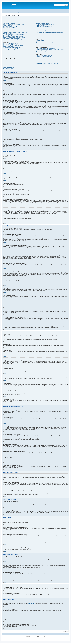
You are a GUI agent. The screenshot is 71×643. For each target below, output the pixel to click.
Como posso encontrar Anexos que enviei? (43, 56)
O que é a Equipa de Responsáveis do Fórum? (44, 26)
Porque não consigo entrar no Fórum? (9, 23)
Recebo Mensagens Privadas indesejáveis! (43, 31)
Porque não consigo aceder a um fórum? (9, 49)
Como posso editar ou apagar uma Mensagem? (11, 44)
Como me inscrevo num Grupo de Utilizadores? (44, 22)
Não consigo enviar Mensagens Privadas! (43, 30)
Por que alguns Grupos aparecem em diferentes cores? (45, 24)
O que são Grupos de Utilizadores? (42, 21)
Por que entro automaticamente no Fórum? (10, 26)
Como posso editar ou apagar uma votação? (10, 48)
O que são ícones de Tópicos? (8, 68)
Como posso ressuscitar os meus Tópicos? (10, 56)
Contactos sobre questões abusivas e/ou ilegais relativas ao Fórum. (47, 62)
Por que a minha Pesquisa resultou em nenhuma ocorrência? (46, 41)
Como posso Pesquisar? (40, 40)
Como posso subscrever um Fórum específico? (44, 50)
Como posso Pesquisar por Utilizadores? (43, 43)
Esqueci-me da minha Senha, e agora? (9, 25)
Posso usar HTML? (6, 60)
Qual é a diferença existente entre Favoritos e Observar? (45, 48)
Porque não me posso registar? (8, 21)
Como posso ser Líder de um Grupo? (42, 23)
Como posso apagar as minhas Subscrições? (43, 51)
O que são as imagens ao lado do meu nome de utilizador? (13, 36)
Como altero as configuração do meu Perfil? (10, 31)
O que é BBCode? (6, 59)
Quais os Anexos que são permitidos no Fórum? (44, 55)
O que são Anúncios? (6, 65)
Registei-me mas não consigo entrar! (9, 22)
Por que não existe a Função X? (41, 61)
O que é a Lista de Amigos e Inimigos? (42, 35)
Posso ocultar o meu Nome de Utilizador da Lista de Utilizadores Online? (15, 32)
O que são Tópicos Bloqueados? (8, 67)
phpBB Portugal (37, 637)
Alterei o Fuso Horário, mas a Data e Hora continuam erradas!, (13, 34)
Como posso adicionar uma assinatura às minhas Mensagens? (13, 45)
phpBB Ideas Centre (6, 611)
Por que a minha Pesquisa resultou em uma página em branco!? (47, 42)
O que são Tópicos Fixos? (7, 66)
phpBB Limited (31, 603)
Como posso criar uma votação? (8, 46)
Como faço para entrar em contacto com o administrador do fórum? (47, 63)
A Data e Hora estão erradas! (7, 33)
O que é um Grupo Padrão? (41, 25)
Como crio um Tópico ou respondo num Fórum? (11, 43)
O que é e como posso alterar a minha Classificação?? (12, 38)
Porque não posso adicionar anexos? (9, 50)
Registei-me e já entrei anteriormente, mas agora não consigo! (13, 24)
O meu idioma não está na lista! (8, 35)
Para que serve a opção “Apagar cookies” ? (10, 27)
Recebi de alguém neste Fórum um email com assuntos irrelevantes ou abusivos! (50, 32)
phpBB (33, 636)
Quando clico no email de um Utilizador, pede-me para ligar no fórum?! (15, 39)
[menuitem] (10, 10)
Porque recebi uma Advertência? (8, 51)
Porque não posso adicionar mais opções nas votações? (12, 47)
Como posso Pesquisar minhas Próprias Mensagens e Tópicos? (47, 44)
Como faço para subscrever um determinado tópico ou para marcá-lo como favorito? (50, 49)
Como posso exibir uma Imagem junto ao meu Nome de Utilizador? (14, 37)
